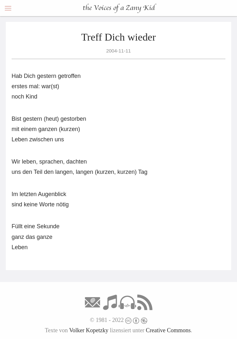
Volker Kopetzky (88, 330)
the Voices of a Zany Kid (119, 8)
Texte (51, 330)
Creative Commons (168, 330)
